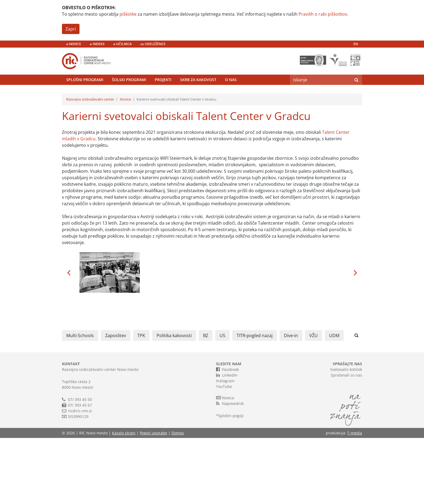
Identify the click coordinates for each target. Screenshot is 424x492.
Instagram (225, 434)
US (222, 390)
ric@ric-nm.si (80, 464)
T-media (354, 487)
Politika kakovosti (174, 390)
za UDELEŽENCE (152, 44)
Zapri (70, 29)
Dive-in (291, 390)
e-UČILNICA (122, 44)
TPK (141, 390)
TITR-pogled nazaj (255, 390)
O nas (231, 93)
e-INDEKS (97, 44)
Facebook (227, 423)
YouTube (224, 440)
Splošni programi (84, 93)
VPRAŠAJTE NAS (347, 417)
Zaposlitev (115, 390)
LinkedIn (226, 429)
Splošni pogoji (231, 469)
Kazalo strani (123, 487)
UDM (334, 390)
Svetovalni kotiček (346, 423)
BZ (205, 390)
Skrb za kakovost (198, 93)
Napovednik (230, 457)
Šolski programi (129, 93)
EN (355, 44)
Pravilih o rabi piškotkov (323, 14)
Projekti (163, 93)
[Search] (320, 93)
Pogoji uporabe (153, 487)
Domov (177, 487)
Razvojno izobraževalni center (90, 153)
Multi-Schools (80, 390)
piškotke (128, 14)
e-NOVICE (73, 44)
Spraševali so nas (346, 429)
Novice (125, 153)
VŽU (313, 390)
